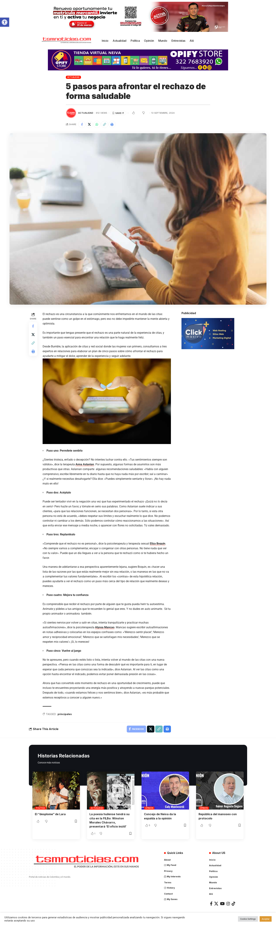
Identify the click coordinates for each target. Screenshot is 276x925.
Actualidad (73, 77)
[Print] (112, 124)
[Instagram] (228, 903)
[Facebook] (211, 903)
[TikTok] (233, 903)
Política (40, 808)
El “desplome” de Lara (50, 814)
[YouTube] (222, 903)
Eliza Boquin (157, 543)
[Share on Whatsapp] (97, 124)
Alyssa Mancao (104, 627)
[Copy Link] (104, 124)
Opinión (149, 808)
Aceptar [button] (265, 919)
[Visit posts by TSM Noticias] (71, 113)
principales (65, 714)
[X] (216, 903)
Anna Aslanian (85, 464)
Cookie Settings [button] (248, 919)
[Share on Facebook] (81, 124)
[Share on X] (89, 124)
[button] (4, 22)
